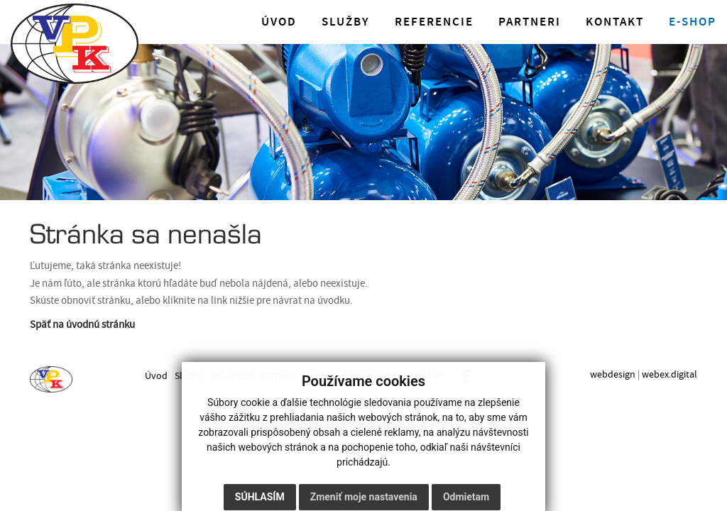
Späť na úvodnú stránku (82, 324)
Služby (346, 22)
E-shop (692, 22)
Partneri (529, 22)
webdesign (612, 374)
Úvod (279, 22)
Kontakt (615, 22)
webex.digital (669, 374)
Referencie (434, 22)
